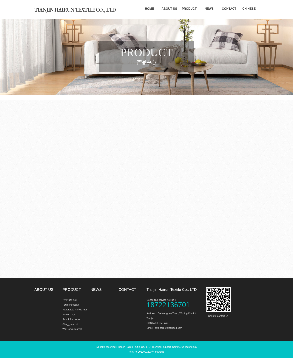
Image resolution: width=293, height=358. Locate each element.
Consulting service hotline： (174, 302)
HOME (149, 8)
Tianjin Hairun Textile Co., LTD (171, 289)
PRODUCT (189, 8)
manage (159, 351)
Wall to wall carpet (72, 329)
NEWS (209, 8)
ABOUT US (169, 8)
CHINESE (249, 8)
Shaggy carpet (70, 324)
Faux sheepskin (70, 304)
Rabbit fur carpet (71, 319)
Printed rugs (68, 314)
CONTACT (229, 8)
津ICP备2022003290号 (141, 351)
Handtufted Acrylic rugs (74, 309)
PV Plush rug (69, 299)
